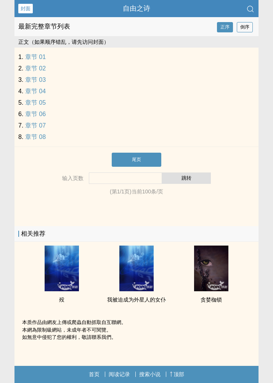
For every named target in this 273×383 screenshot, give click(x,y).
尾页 (136, 159)
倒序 (244, 27)
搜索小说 (150, 374)
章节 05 (35, 102)
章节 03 (35, 80)
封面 (26, 8)
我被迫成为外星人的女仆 (136, 300)
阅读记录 (119, 374)
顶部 (177, 374)
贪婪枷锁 (211, 300)
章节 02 (35, 68)
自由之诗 (136, 8)
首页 (94, 374)
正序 (225, 27)
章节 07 (35, 125)
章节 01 (35, 57)
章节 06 (35, 114)
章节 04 (35, 91)
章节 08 (35, 137)
